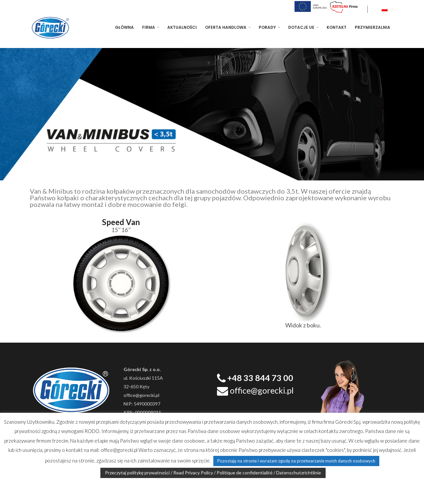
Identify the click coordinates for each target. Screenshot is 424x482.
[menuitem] (388, 9)
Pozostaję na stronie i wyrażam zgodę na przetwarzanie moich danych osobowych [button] (296, 460)
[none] (388, 9)
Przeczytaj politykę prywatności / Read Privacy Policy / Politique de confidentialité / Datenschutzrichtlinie (213, 472)
